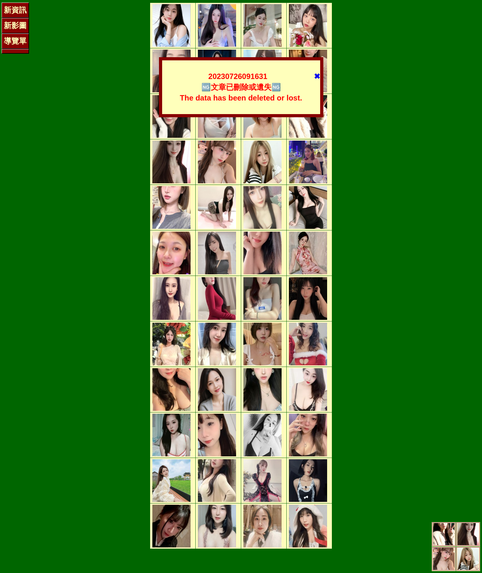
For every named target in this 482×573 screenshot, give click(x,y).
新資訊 (15, 10)
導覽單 (15, 41)
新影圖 (15, 25)
